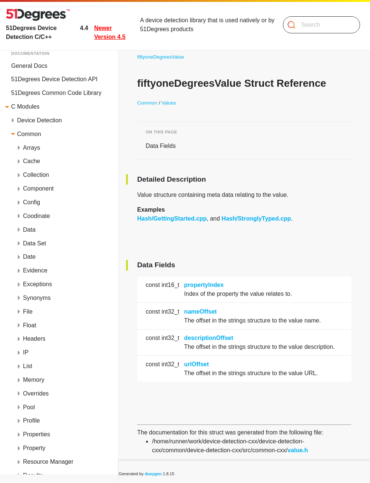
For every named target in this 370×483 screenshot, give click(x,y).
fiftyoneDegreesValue (160, 57)
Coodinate (36, 216)
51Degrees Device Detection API (54, 79)
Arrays (31, 148)
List (27, 366)
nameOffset (200, 311)
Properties (36, 434)
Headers (34, 338)
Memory (33, 380)
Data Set (34, 243)
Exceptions (37, 284)
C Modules (25, 106)
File (28, 311)
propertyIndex (204, 285)
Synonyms (37, 298)
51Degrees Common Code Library (56, 93)
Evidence (35, 270)
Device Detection (39, 120)
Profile (31, 420)
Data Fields (161, 146)
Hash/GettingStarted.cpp (172, 218)
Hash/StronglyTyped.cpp (256, 218)
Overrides (36, 393)
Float (29, 325)
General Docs (29, 66)
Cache (31, 161)
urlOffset (196, 364)
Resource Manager (48, 462)
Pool (29, 407)
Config (31, 202)
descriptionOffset (208, 338)
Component (38, 188)
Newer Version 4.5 (110, 32)
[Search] (318, 24)
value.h (297, 450)
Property (34, 448)
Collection (36, 175)
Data (29, 229)
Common (29, 134)
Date (29, 257)
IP (26, 352)
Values (168, 103)
